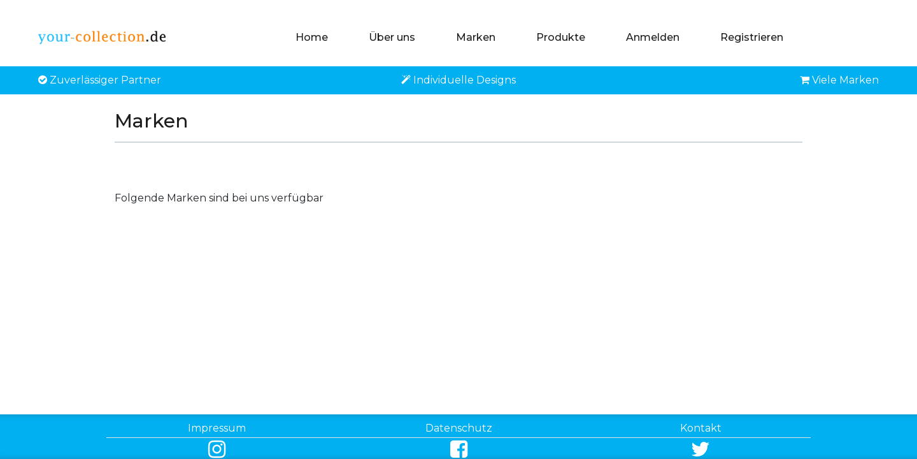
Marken (475, 37)
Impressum (217, 428)
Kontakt (701, 428)
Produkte (560, 37)
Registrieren (751, 37)
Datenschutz (458, 428)
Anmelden (652, 37)
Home (311, 37)
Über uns (392, 37)
